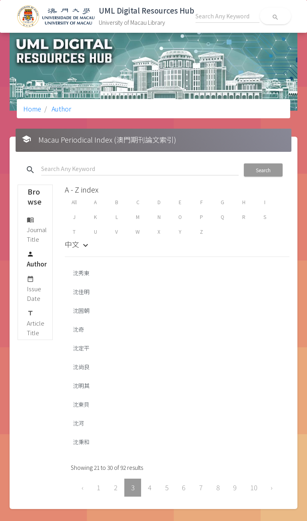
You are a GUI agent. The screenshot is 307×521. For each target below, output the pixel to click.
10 (253, 487)
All (74, 202)
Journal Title (37, 229)
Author (60, 108)
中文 (77, 244)
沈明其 (81, 386)
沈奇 (78, 329)
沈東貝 (81, 404)
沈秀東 (81, 273)
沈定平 (81, 348)
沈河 (78, 423)
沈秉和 (81, 442)
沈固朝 (81, 310)
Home (32, 108)
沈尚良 (81, 367)
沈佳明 (81, 292)
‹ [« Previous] (83, 487)
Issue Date (34, 288)
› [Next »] (272, 487)
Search (263, 170)
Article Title (35, 322)
